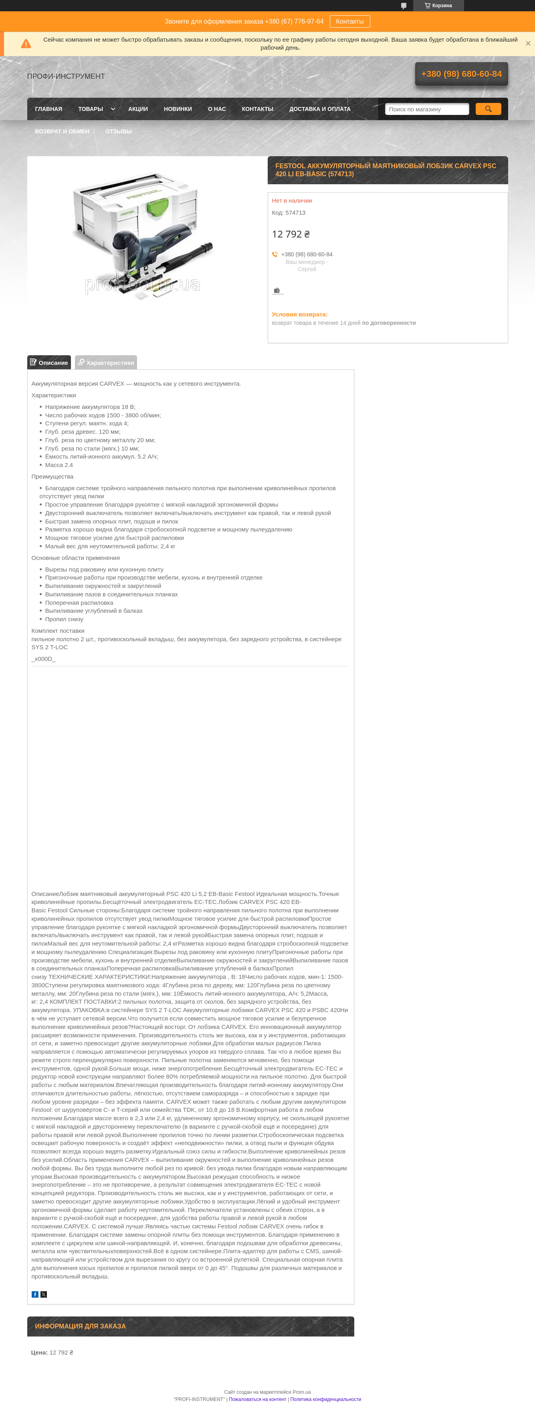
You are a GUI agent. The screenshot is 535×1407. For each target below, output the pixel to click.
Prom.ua (302, 1392)
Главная (49, 109)
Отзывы (118, 131)
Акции (138, 109)
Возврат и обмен (62, 131)
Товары (90, 109)
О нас (217, 109)
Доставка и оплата (320, 109)
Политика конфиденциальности (325, 1399)
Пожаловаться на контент (257, 1399)
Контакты (350, 21)
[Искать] (489, 109)
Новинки (178, 109)
